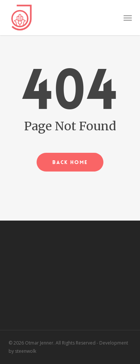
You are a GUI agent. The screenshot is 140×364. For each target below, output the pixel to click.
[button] (128, 17)
